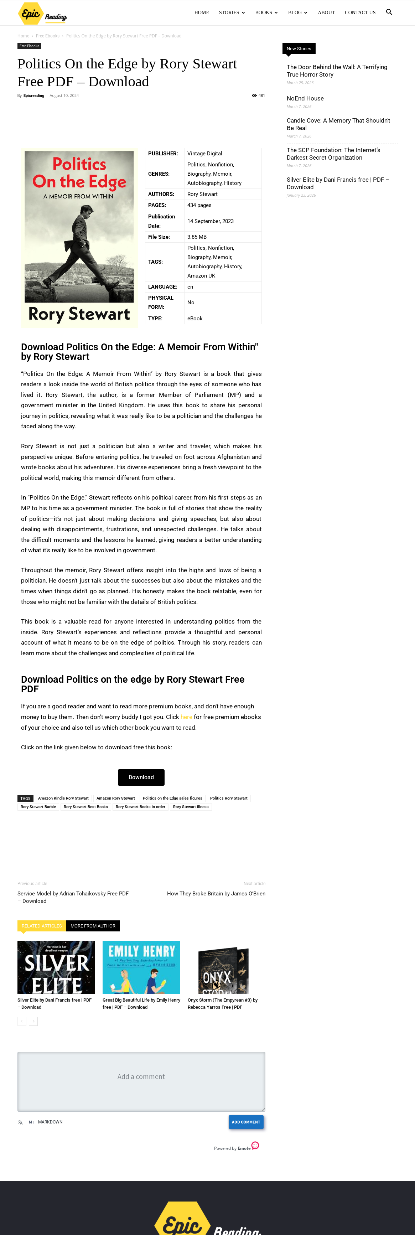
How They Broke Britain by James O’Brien (216, 893)
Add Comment (246, 1122)
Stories (232, 12)
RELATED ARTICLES (42, 926)
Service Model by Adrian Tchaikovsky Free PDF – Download (73, 897)
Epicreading (34, 95)
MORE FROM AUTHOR (93, 926)
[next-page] (33, 1021)
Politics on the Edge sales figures (172, 798)
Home (201, 12)
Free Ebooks (47, 35)
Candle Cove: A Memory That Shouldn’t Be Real (338, 124)
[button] (389, 12)
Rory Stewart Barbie (38, 807)
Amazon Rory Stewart (116, 798)
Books (266, 12)
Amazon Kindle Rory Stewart (63, 798)
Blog (297, 12)
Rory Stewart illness (191, 807)
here (186, 716)
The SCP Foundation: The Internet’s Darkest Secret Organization (333, 153)
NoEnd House (305, 98)
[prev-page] (21, 1021)
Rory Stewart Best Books (86, 807)
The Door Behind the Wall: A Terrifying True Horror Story (337, 70)
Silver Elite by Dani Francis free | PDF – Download (338, 183)
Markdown (46, 1122)
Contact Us (360, 12)
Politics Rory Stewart (229, 798)
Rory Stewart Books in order (140, 807)
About (326, 12)
